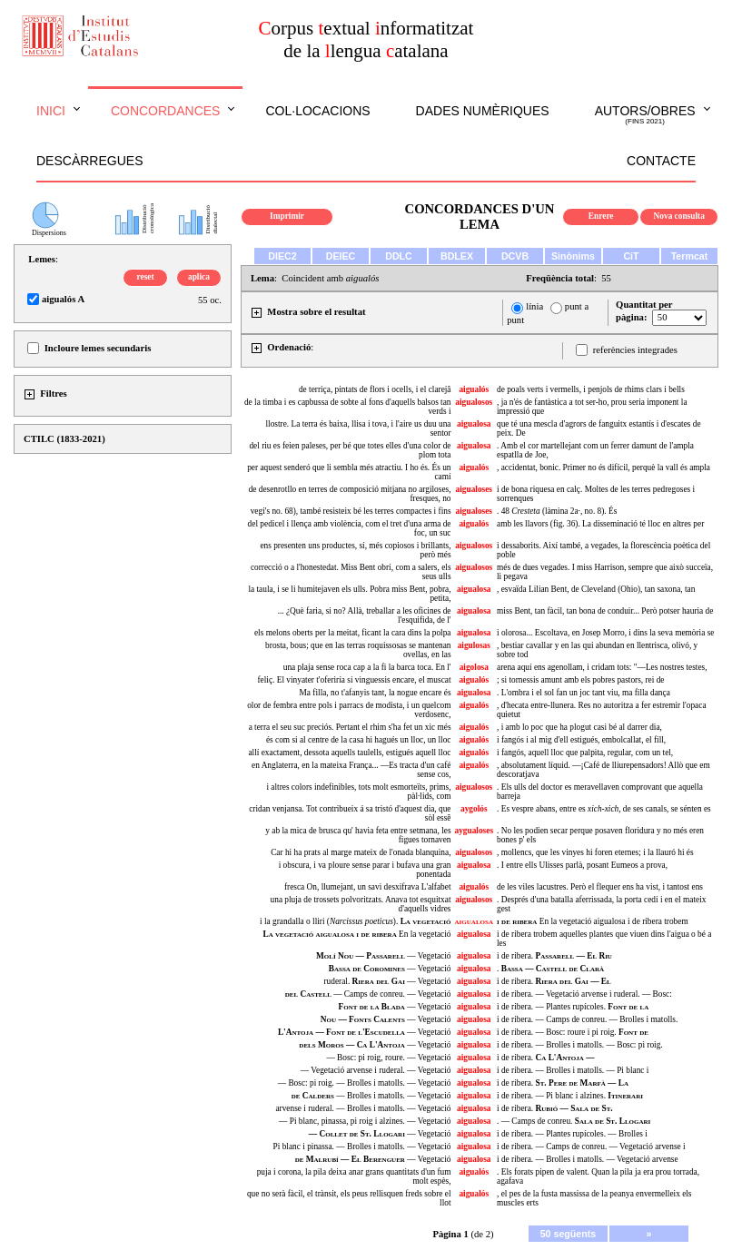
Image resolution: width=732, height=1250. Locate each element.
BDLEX (456, 256)
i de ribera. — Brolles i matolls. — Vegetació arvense (587, 1159)
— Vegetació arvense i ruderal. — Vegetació (376, 1070)
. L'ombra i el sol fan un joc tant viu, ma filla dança (583, 692)
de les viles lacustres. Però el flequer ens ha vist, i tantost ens (600, 886)
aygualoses (474, 830)
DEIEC (341, 256)
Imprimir (287, 216)
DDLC (398, 256)
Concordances (166, 110)
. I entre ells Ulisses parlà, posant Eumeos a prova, (582, 865)
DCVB (515, 256)
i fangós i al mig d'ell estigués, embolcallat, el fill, (581, 739)
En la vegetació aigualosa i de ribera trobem (592, 921)
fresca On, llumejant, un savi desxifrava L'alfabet (367, 886)
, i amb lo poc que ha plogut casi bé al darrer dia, (579, 727)
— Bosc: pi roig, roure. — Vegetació (388, 1057)
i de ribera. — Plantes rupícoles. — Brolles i (572, 1133)
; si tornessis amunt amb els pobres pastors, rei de (580, 679)
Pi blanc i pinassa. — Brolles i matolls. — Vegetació (362, 1146)
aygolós (474, 808)
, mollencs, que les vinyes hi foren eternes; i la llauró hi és (595, 852)
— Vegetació (383, 955)
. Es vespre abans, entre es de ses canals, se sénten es (604, 808)
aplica (199, 276)
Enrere (601, 216)
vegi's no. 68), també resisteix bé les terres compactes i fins (351, 511)
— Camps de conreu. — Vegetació (368, 994)
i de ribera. (554, 955)
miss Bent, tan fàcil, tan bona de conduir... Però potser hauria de (605, 610)
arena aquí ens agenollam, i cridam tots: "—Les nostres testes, (602, 667)
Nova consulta (679, 216)
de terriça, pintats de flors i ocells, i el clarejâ (375, 389)
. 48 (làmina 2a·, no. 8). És (557, 511)
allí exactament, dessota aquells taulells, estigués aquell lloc (349, 752)
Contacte (661, 160)
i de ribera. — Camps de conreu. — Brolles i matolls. (587, 1019)
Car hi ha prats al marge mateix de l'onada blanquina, (360, 852)
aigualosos (473, 402)
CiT (630, 256)
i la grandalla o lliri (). (355, 921)
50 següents (568, 1233)
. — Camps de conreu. (573, 1121)
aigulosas (474, 645)
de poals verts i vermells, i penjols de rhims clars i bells (591, 389)
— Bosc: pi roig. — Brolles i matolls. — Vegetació (364, 1083)
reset (145, 276)
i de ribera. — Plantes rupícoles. (572, 1006)
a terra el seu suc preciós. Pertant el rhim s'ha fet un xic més (350, 727)
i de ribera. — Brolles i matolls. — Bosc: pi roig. (580, 1044)
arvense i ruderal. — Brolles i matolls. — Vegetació (362, 1108)
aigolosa (474, 667)
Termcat (689, 256)
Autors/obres (645, 115)
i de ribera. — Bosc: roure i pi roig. (572, 1032)
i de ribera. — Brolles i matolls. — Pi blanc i (572, 1070)
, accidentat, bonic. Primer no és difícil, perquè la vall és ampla (603, 467)
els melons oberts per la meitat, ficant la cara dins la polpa (352, 632)
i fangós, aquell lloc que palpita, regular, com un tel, (585, 752)
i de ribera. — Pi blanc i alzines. (570, 1095)
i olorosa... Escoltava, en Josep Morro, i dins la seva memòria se (605, 632)
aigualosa (473, 423)
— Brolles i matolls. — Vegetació (371, 1095)
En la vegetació (356, 934)
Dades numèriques (482, 110)
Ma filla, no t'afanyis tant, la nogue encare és (375, 692)
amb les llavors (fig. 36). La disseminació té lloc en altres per (600, 523)
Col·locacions (317, 110)
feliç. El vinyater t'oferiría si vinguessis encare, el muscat (353, 679)
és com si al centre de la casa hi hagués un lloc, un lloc (358, 739)
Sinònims (573, 256)
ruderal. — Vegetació (386, 981)
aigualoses (474, 489)
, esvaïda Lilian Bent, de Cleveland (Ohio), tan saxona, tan (596, 589)
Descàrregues (89, 160)
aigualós (474, 389)
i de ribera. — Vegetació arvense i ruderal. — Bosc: (584, 994)
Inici (50, 110)
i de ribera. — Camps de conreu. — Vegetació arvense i (591, 1146)
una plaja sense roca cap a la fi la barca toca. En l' (367, 667)
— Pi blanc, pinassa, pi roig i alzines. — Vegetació (364, 1121)
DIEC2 (282, 256)
